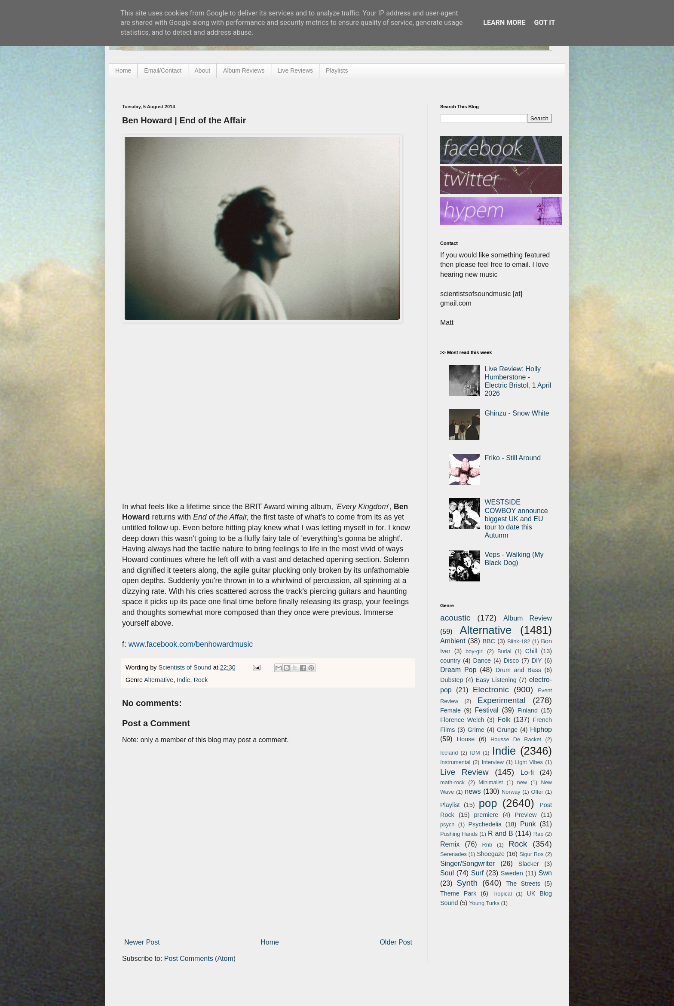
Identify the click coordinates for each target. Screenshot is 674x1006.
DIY (537, 660)
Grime (476, 729)
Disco (511, 660)
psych (447, 824)
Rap (538, 834)
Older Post (396, 942)
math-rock (452, 782)
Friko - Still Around (512, 458)
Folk (503, 719)
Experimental (502, 700)
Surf (477, 873)
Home (123, 70)
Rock (200, 679)
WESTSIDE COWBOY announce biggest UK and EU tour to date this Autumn (516, 518)
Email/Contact (162, 70)
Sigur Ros (531, 854)
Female (450, 710)
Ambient (453, 641)
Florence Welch (462, 719)
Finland (528, 710)
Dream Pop (458, 669)
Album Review (527, 618)
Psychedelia (485, 824)
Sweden (512, 873)
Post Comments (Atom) (200, 958)
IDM (475, 752)
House (466, 739)
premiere (486, 814)
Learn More (504, 22)
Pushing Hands (459, 834)
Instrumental (455, 762)
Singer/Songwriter (467, 863)
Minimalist (490, 782)
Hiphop (541, 729)
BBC (488, 641)
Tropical (502, 893)
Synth (467, 882)
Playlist (450, 804)
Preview (525, 814)
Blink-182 (518, 641)
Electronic (491, 689)
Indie (183, 679)
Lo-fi (527, 772)
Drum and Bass (518, 670)
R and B (500, 833)
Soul (447, 873)
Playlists (337, 70)
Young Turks (484, 903)
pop (488, 803)
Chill (531, 651)
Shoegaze (491, 853)
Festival (486, 710)
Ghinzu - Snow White (516, 413)
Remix (450, 844)
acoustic (455, 617)
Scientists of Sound (186, 667)
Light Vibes (529, 762)
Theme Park (458, 893)
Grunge (507, 729)
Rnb (487, 844)
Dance (482, 660)
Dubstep (451, 679)
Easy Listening (496, 679)
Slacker (528, 863)
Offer (537, 792)
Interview (493, 762)
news (473, 791)
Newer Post (142, 942)
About (203, 70)
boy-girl (475, 651)
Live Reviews (295, 70)
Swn (545, 873)
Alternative (158, 679)
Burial (504, 651)
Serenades (453, 854)
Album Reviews (243, 70)
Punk (528, 824)
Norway (511, 792)
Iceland (449, 752)
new (522, 782)
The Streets (523, 883)
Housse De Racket (515, 739)
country (450, 660)
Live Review (464, 772)
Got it (544, 22)
